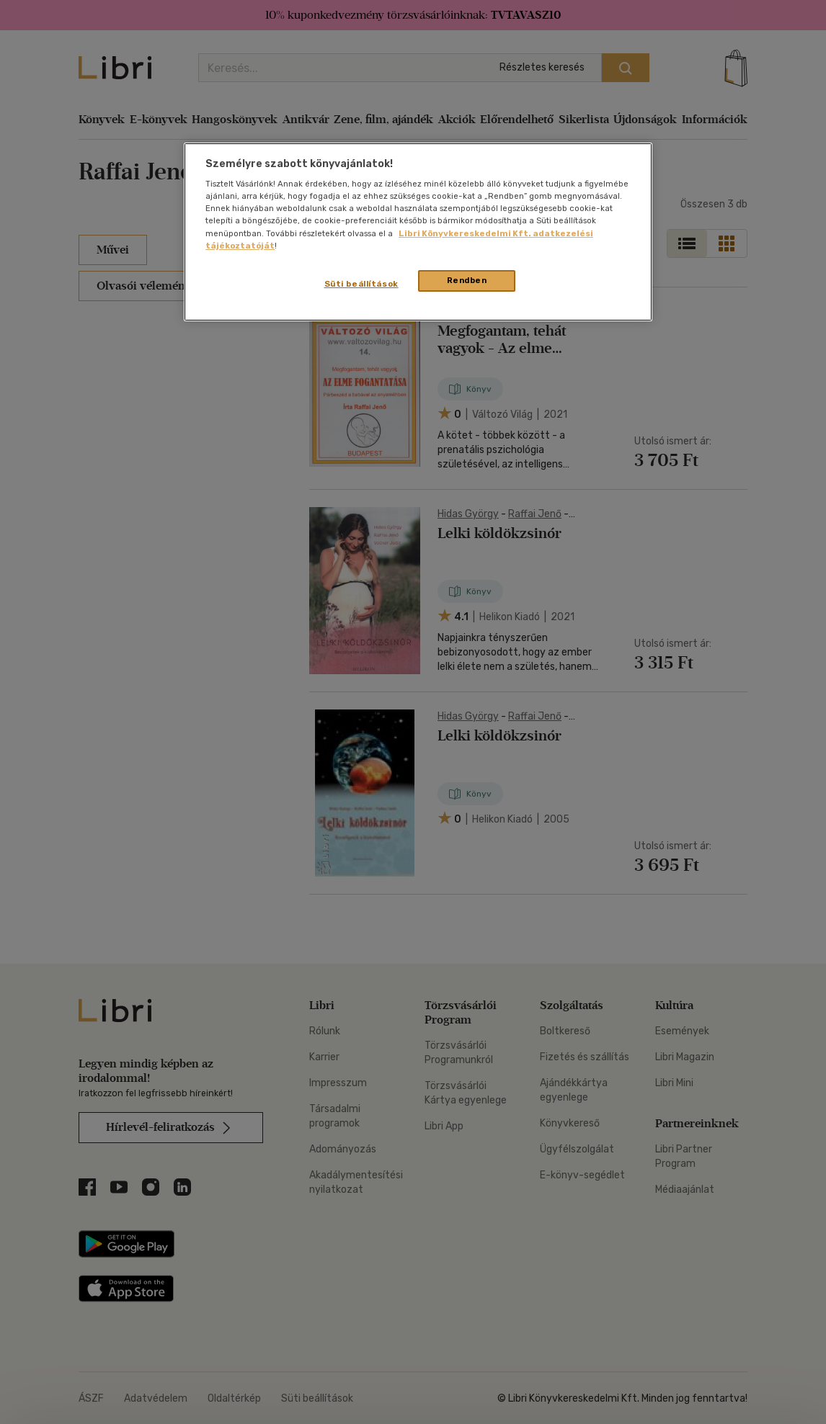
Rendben (467, 280)
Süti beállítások (361, 284)
